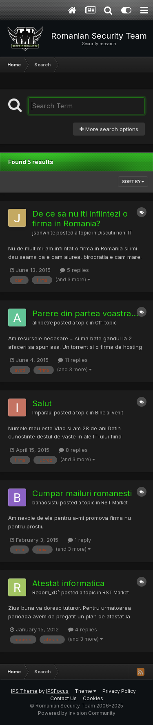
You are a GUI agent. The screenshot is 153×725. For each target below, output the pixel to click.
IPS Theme (24, 691)
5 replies (74, 270)
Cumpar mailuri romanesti (82, 493)
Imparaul (42, 413)
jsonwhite (43, 233)
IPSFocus (57, 691)
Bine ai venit (109, 413)
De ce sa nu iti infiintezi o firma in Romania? (80, 218)
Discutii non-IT (115, 233)
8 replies (73, 450)
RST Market (114, 503)
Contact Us (63, 698)
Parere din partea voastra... (85, 313)
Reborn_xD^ (46, 593)
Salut (42, 403)
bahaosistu (45, 503)
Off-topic (106, 323)
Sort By (133, 181)
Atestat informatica (68, 583)
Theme (85, 691)
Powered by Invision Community (76, 713)
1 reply (79, 540)
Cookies (93, 698)
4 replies (82, 629)
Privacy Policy (119, 691)
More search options (109, 129)
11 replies (73, 360)
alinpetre (42, 323)
